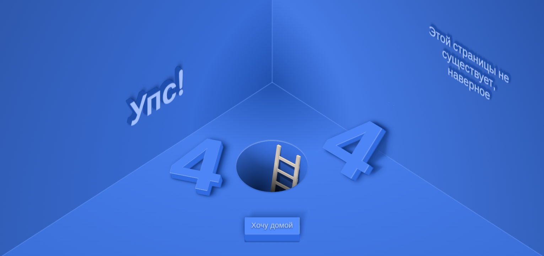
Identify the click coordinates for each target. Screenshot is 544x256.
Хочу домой (272, 225)
